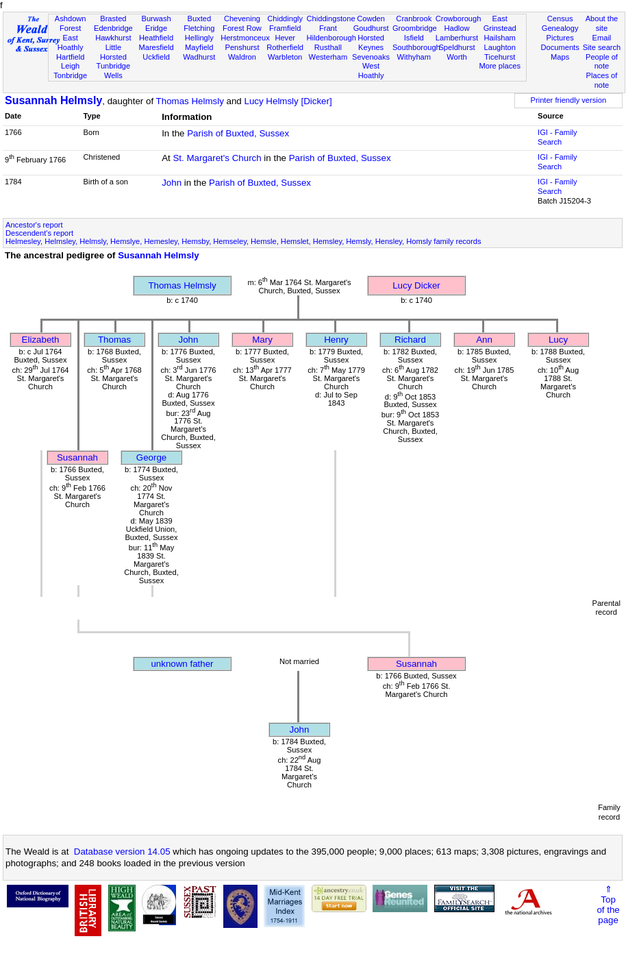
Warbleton (285, 57)
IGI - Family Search (557, 137)
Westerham (328, 57)
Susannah (77, 457)
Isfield (414, 38)
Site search (602, 47)
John (171, 183)
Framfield (285, 28)
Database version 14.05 (122, 851)
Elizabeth (41, 339)
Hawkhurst (113, 38)
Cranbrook (413, 18)
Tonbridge (70, 75)
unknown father (182, 664)
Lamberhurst (457, 38)
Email (602, 38)
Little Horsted (113, 52)
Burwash (156, 18)
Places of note (602, 80)
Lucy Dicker (416, 285)
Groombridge (414, 28)
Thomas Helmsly (190, 101)
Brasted (113, 18)
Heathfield (156, 38)
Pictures (560, 38)
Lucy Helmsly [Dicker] (288, 101)
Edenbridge (113, 28)
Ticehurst (499, 57)
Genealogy (560, 28)
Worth (456, 57)
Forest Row (242, 28)
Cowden (371, 18)
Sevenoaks (371, 57)
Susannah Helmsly (53, 100)
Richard (410, 339)
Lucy (558, 339)
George (151, 457)
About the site (602, 23)
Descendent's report (39, 233)
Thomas (114, 339)
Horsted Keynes (371, 42)
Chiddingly (285, 18)
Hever (285, 38)
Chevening (242, 18)
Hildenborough (331, 38)
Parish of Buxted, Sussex (238, 133)
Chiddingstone (331, 18)
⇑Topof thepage (608, 904)
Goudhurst (371, 28)
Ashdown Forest (70, 23)
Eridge (156, 28)
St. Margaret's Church (217, 158)
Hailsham (500, 38)
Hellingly (199, 38)
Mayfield (199, 47)
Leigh (70, 66)
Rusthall (328, 47)
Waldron (242, 57)
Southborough (416, 47)
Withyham (414, 57)
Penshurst (242, 47)
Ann (484, 339)
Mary (262, 339)
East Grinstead (500, 23)
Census (560, 18)
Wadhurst (199, 57)
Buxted (199, 18)
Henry (336, 339)
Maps (560, 57)
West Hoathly (371, 70)
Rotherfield (284, 47)
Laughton (500, 47)
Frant (328, 28)
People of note (602, 62)
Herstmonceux (245, 38)
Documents (560, 47)
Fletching (199, 28)
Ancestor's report (34, 225)
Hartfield (70, 57)
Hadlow (456, 28)
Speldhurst (456, 47)
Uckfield (156, 57)
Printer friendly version (569, 100)
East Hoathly (71, 42)
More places (500, 66)
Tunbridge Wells (114, 70)
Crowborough (458, 18)
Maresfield (155, 47)
